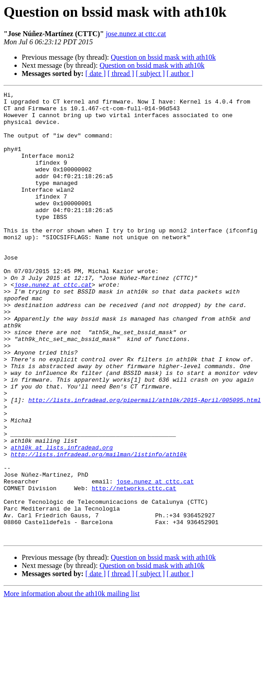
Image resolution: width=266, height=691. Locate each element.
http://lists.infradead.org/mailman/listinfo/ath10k (99, 527)
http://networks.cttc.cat (134, 568)
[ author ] (180, 73)
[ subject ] (150, 73)
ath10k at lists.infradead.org (62, 519)
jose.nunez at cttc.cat (136, 34)
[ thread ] (120, 73)
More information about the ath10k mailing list (72, 683)
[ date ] (95, 73)
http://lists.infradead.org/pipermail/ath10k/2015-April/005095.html (144, 462)
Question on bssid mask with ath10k (163, 57)
